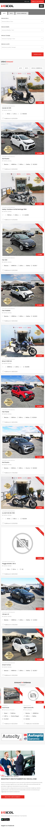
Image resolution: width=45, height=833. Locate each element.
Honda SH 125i (6, 107)
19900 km (13, 315)
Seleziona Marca (4, 18)
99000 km (13, 670)
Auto (3, 13)
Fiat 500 (4, 259)
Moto (9, 13)
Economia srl (5, 704)
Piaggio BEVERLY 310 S (9, 563)
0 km (8, 568)
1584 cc (17, 214)
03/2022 (35, 163)
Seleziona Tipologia (5, 35)
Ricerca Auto (37, 53)
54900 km (13, 619)
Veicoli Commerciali (18, 13)
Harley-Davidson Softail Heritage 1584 (14, 208)
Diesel (5, 712)
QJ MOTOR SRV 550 (8, 512)
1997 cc (6, 715)
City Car (28, 467)
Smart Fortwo (6, 664)
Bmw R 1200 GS (7, 360)
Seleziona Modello (5, 26)
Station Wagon (15, 715)
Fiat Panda (5, 411)
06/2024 (24, 518)
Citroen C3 (5, 613)
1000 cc (21, 163)
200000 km (36, 712)
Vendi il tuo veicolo (37, 1)
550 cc (15, 518)
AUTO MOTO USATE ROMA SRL (8, 105)
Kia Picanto (5, 158)
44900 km (13, 163)
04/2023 (35, 467)
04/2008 (27, 366)
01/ (22, 568)
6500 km (13, 467)
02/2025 (35, 315)
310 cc (14, 568)
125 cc (15, 113)
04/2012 (28, 718)
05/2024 (34, 416)
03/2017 (35, 265)
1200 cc (21, 265)
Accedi (27, 1)
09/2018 (24, 113)
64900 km (13, 265)
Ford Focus (5, 707)
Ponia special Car (27, 704)
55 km (8, 518)
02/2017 (35, 670)
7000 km (9, 214)
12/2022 (35, 619)
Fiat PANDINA (6, 310)
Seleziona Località (5, 44)
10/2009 (26, 214)
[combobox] (22, 21)
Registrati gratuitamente (13, 796)
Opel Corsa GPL (29, 707)
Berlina (28, 163)
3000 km (13, 416)
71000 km (12, 712)
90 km (8, 113)
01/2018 (6, 718)
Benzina (6, 163)
